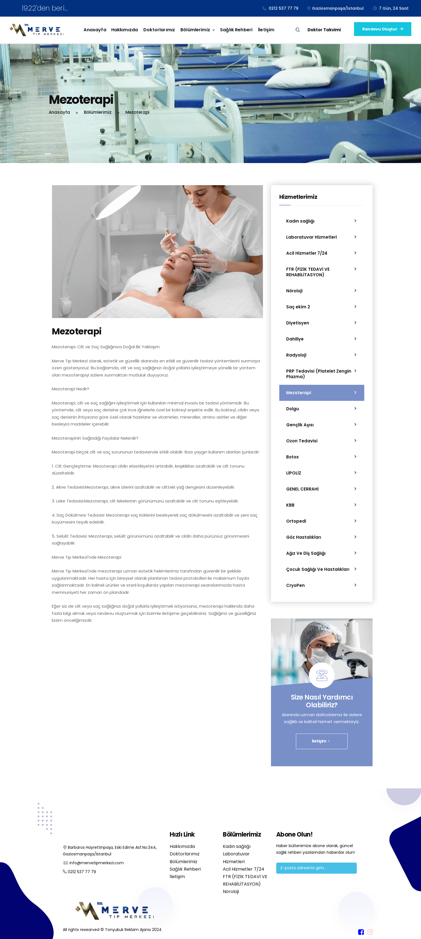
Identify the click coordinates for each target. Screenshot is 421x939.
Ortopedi (296, 521)
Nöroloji (294, 291)
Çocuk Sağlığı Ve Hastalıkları (317, 569)
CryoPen (295, 585)
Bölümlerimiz (195, 30)
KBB (290, 505)
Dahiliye (295, 339)
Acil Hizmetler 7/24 (306, 253)
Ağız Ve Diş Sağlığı (306, 553)
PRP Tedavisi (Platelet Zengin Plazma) (318, 374)
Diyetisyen (297, 323)
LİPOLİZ (293, 473)
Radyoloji (296, 355)
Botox (292, 457)
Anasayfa (95, 30)
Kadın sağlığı (300, 221)
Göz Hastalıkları (303, 537)
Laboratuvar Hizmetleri (311, 237)
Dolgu (292, 409)
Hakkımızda (124, 30)
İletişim (266, 30)
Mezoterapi (298, 393)
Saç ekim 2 (298, 307)
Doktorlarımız (159, 30)
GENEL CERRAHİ (302, 489)
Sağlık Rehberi (236, 30)
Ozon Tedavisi (301, 441)
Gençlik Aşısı (300, 425)
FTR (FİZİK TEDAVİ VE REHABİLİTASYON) (308, 272)
